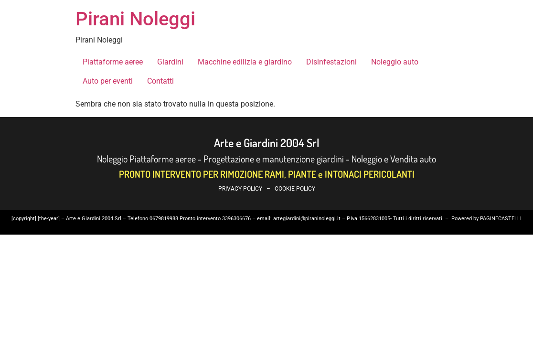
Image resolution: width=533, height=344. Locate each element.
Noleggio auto (394, 61)
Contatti (160, 81)
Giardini (170, 61)
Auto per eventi (108, 81)
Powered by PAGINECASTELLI (486, 218)
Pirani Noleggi (135, 19)
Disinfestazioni (331, 61)
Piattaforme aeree (113, 61)
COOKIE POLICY (295, 188)
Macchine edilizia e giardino (245, 61)
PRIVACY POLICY (240, 188)
